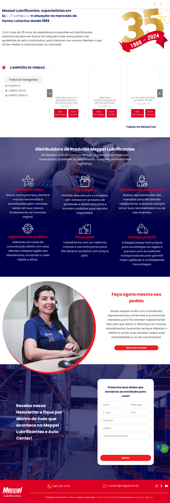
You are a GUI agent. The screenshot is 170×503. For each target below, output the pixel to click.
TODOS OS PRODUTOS (141, 127)
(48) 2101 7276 (58, 486)
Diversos (12, 86)
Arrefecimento (16, 95)
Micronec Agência (144, 497)
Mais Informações (60, 113)
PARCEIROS (92, 18)
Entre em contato (136, 347)
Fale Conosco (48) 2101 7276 (163, 18)
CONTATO (144, 18)
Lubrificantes (15, 91)
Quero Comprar (73, 113)
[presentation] (129, 447)
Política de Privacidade (107, 497)
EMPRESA (42, 18)
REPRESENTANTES (114, 18)
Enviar (125, 457)
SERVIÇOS (58, 18)
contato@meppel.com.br (121, 486)
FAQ (131, 18)
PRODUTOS (75, 18)
